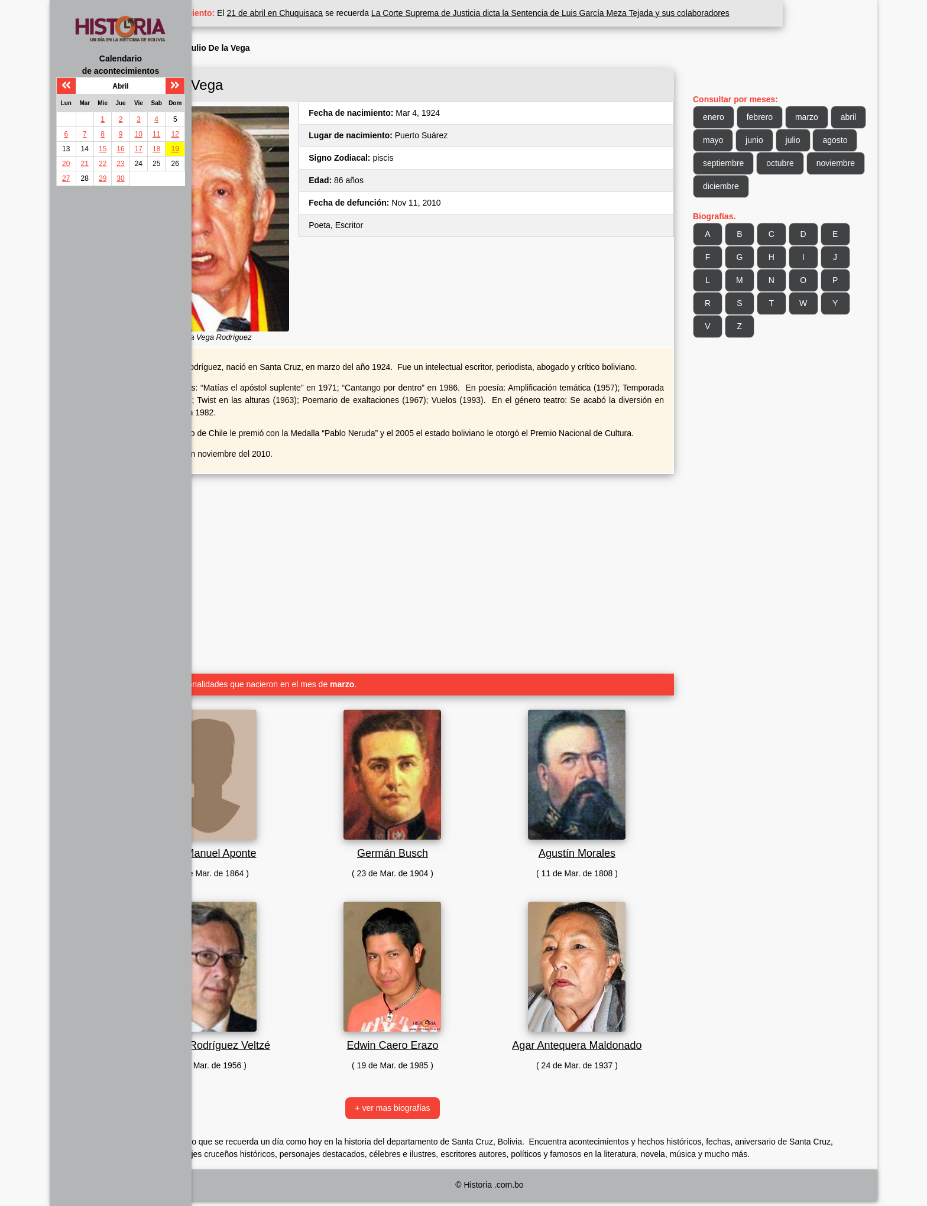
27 (66, 178)
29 (102, 178)
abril (734, 140)
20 (66, 164)
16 (120, 149)
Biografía (257, 48)
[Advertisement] (452, 562)
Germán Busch (451, 847)
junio (816, 140)
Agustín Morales (612, 847)
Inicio (220, 48)
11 (156, 134)
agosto (776, 163)
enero (737, 117)
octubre (740, 186)
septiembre (831, 163)
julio (734, 163)
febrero (783, 117)
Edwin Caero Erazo (451, 1039)
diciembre (745, 209)
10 (138, 134)
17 (138, 149)
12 (175, 134)
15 (102, 149)
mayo (774, 140)
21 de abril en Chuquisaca (370, 13)
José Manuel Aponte (290, 847)
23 (120, 164)
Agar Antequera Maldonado (612, 1039)
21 (85, 164)
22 (102, 164)
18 (156, 149)
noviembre (796, 186)
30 (120, 178)
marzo (830, 117)
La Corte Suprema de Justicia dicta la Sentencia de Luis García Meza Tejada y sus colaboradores (645, 13)
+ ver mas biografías (451, 1101)
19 (175, 149)
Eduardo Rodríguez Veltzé (291, 1039)
